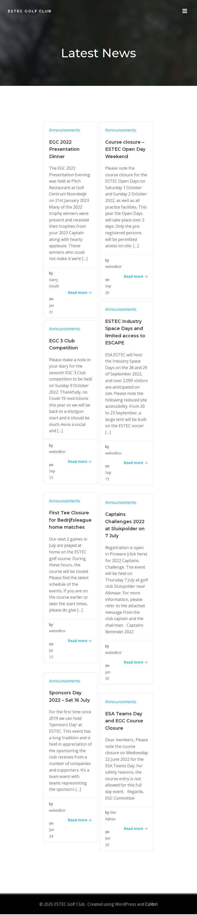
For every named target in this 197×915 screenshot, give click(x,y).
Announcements (65, 131)
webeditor (113, 267)
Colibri (151, 905)
